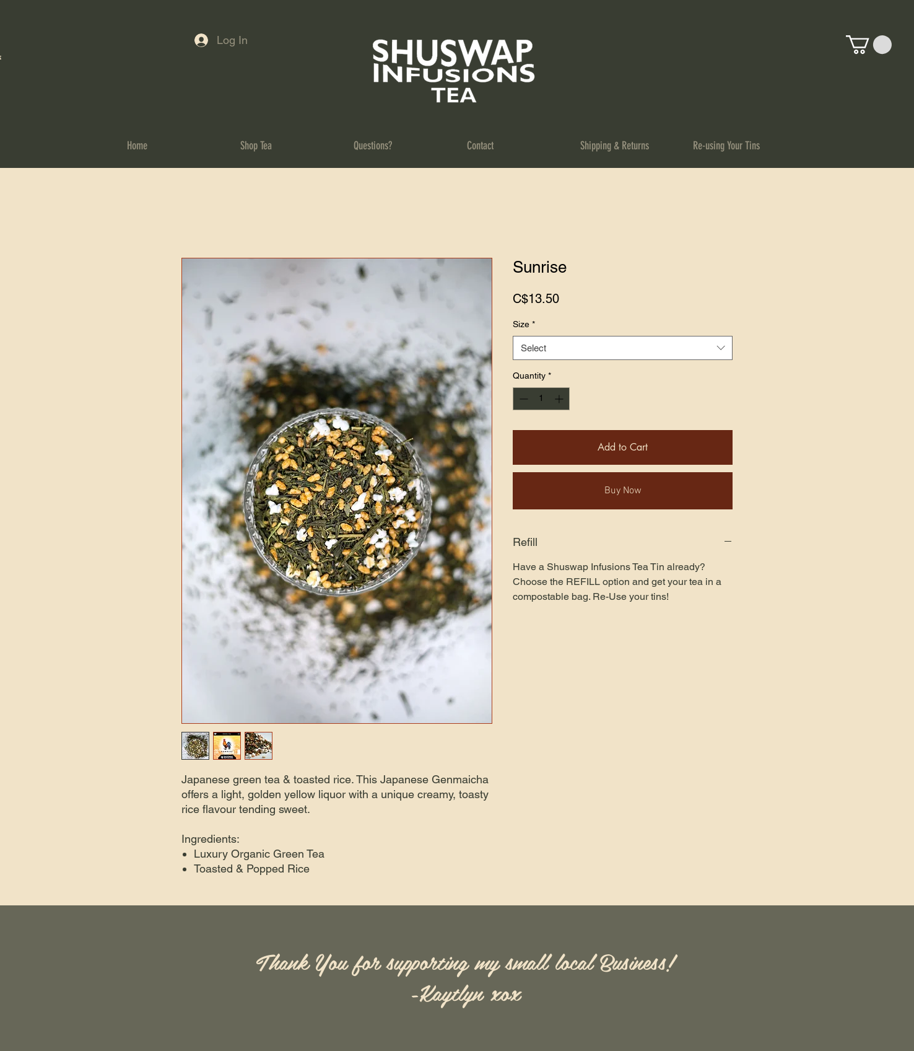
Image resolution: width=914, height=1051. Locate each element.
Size (524, 324)
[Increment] (560, 399)
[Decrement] (522, 399)
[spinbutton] (541, 399)
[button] (869, 44)
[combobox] (623, 348)
